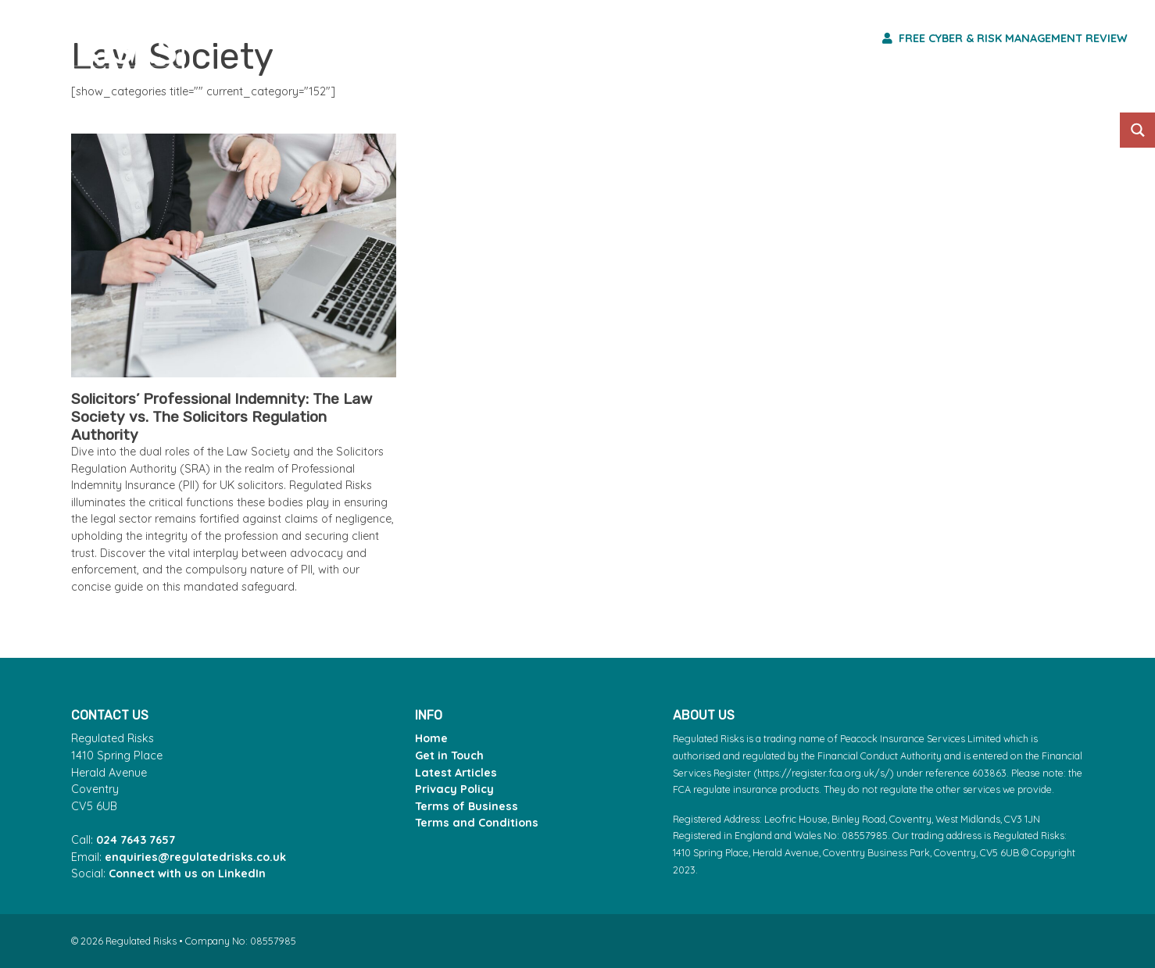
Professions (636, 38)
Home (431, 738)
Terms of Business (466, 806)
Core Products (295, 38)
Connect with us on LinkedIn (187, 873)
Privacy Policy (454, 789)
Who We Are (796, 38)
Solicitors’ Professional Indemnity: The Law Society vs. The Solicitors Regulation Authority (221, 417)
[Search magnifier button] (1137, 130)
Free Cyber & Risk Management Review (1005, 38)
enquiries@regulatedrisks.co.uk (195, 857)
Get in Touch (449, 755)
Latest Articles (456, 773)
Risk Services (470, 38)
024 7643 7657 (135, 840)
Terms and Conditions (476, 823)
